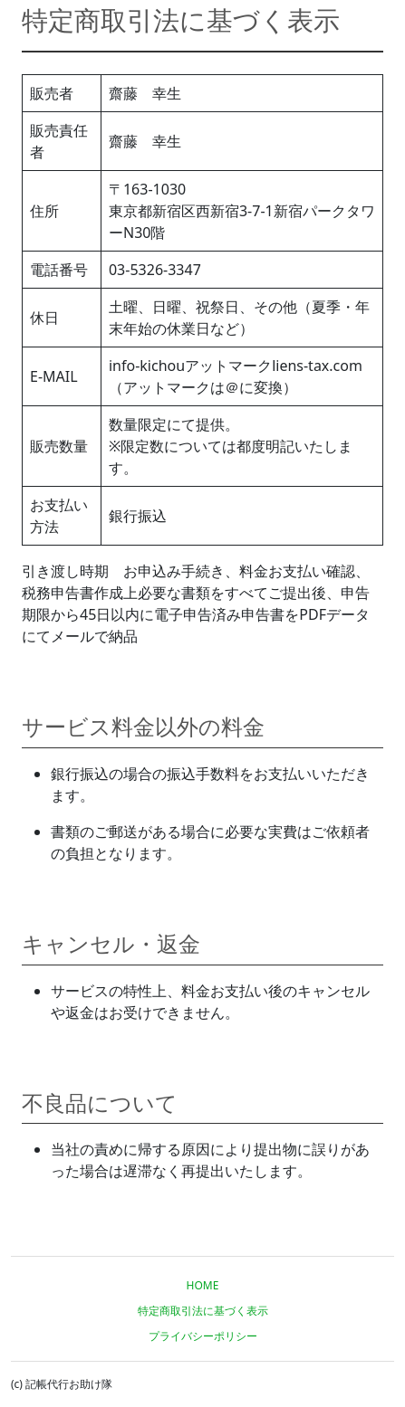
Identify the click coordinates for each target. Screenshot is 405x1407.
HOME (203, 1285)
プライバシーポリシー (203, 1336)
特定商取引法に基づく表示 (203, 1310)
